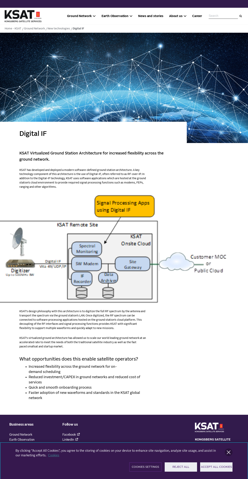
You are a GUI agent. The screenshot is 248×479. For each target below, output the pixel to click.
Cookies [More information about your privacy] (53, 456)
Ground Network (34, 28)
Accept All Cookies (216, 468)
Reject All (180, 468)
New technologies (58, 28)
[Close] (228, 454)
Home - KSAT (13, 28)
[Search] (240, 16)
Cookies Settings (145, 468)
